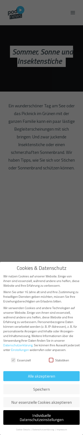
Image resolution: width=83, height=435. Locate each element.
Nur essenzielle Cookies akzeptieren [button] (41, 402)
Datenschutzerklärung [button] (43, 429)
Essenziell (21, 360)
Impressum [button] (61, 429)
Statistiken (59, 360)
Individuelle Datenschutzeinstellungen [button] (42, 417)
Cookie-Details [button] (23, 429)
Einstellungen (20, 349)
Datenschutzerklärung (18, 345)
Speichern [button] (41, 389)
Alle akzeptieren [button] (41, 376)
